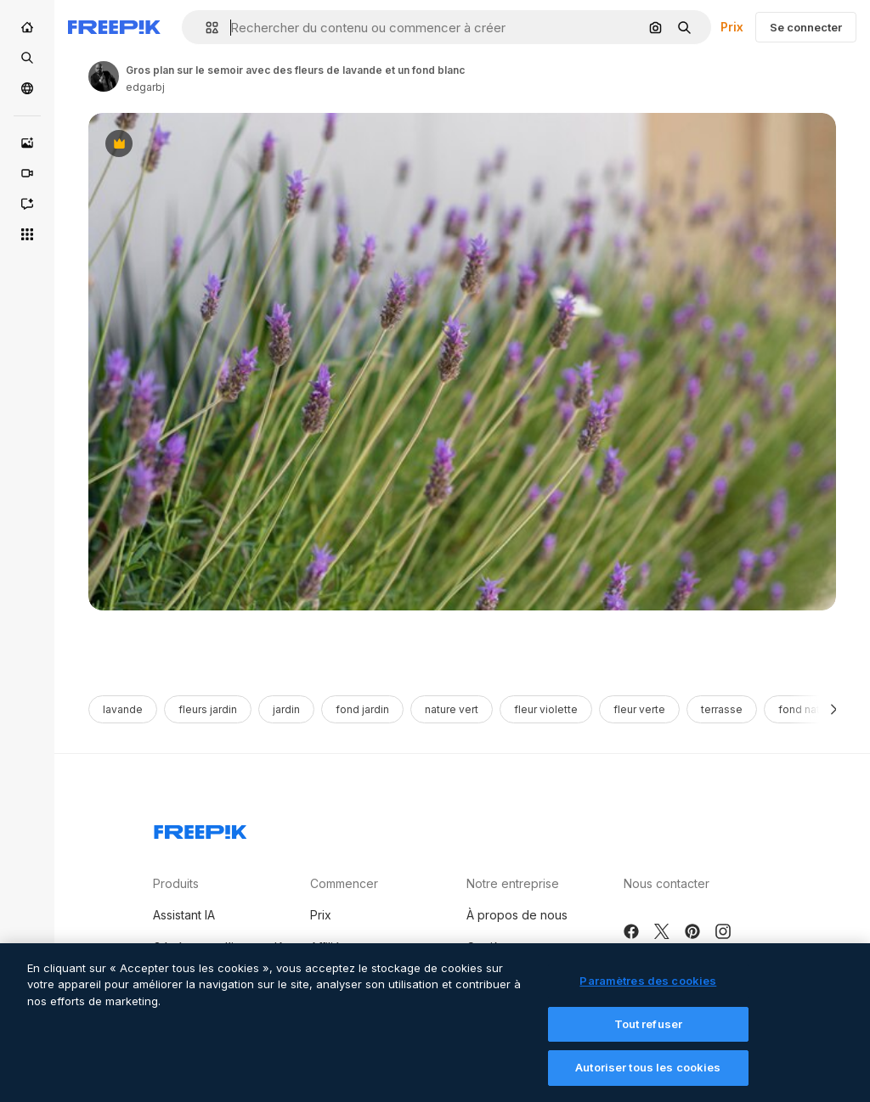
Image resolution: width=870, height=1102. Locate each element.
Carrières (492, 947)
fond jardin (362, 709)
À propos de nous (517, 915)
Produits (176, 883)
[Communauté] (27, 88)
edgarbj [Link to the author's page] (145, 87)
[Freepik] (114, 27)
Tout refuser (648, 1034)
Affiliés (328, 947)
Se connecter (806, 27)
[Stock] (27, 57)
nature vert (451, 709)
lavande (123, 709)
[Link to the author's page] (103, 76)
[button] (205, 27)
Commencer (344, 883)
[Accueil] (27, 27)
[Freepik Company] (200, 828)
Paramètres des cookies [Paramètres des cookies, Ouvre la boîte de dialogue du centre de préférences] (647, 991)
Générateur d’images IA (219, 947)
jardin (286, 709)
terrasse (722, 709)
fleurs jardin (207, 709)
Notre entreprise (512, 883)
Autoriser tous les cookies (647, 1077)
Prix (731, 27)
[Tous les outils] (27, 234)
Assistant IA (184, 915)
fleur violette (546, 709)
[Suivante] (834, 709)
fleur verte (639, 709)
